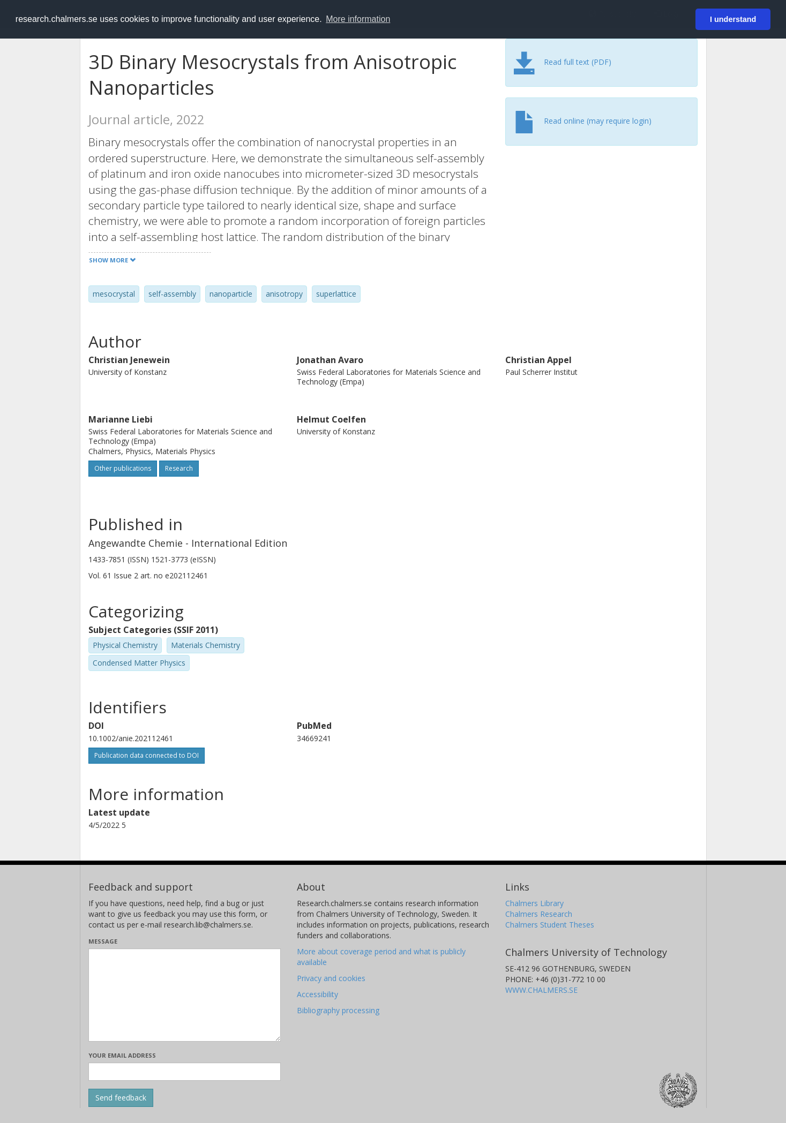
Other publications (122, 468)
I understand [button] (733, 19)
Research (179, 468)
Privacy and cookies (331, 978)
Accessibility (317, 994)
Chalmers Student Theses (549, 924)
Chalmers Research (538, 914)
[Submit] (120, 1098)
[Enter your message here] (184, 995)
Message (102, 941)
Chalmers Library (534, 903)
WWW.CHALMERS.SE (541, 990)
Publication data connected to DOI (146, 755)
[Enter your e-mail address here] (184, 1071)
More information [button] (358, 19)
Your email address (122, 1055)
